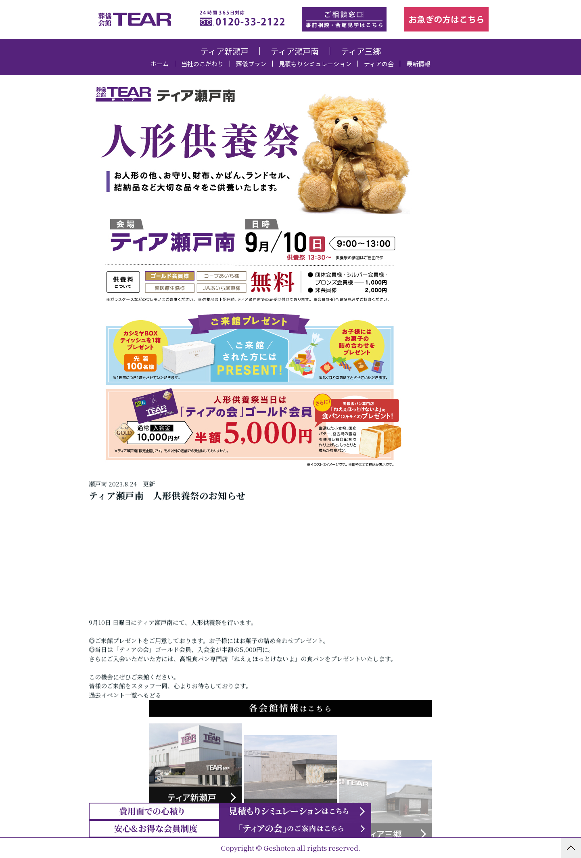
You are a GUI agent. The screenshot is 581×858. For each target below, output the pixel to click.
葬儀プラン (251, 63)
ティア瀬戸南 (295, 51)
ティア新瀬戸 (225, 51)
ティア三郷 (361, 51)
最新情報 (418, 63)
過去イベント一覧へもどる (125, 739)
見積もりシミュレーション (315, 63)
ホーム (159, 63)
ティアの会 (379, 63)
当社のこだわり (202, 63)
